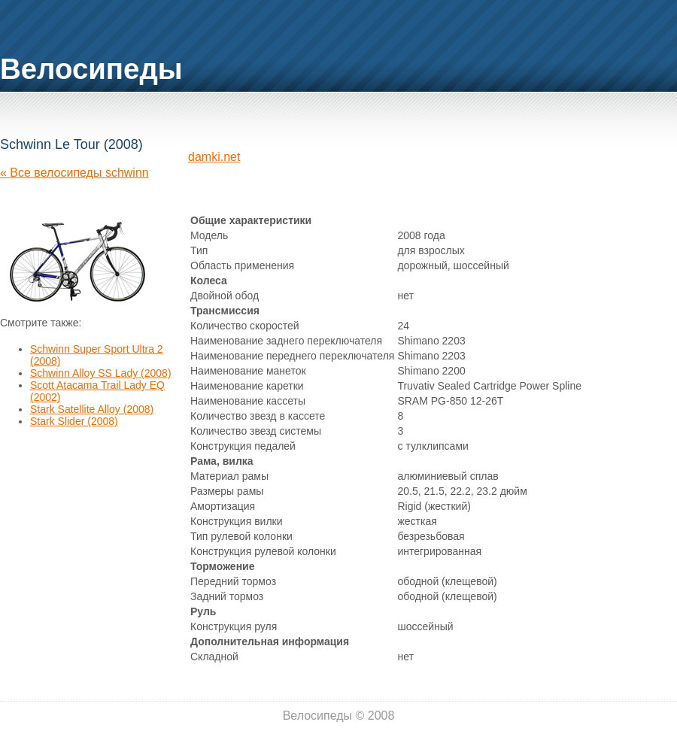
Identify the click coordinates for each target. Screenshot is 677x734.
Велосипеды (91, 69)
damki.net (214, 156)
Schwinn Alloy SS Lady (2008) (101, 373)
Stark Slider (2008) (74, 421)
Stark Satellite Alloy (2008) (91, 409)
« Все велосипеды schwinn (74, 172)
